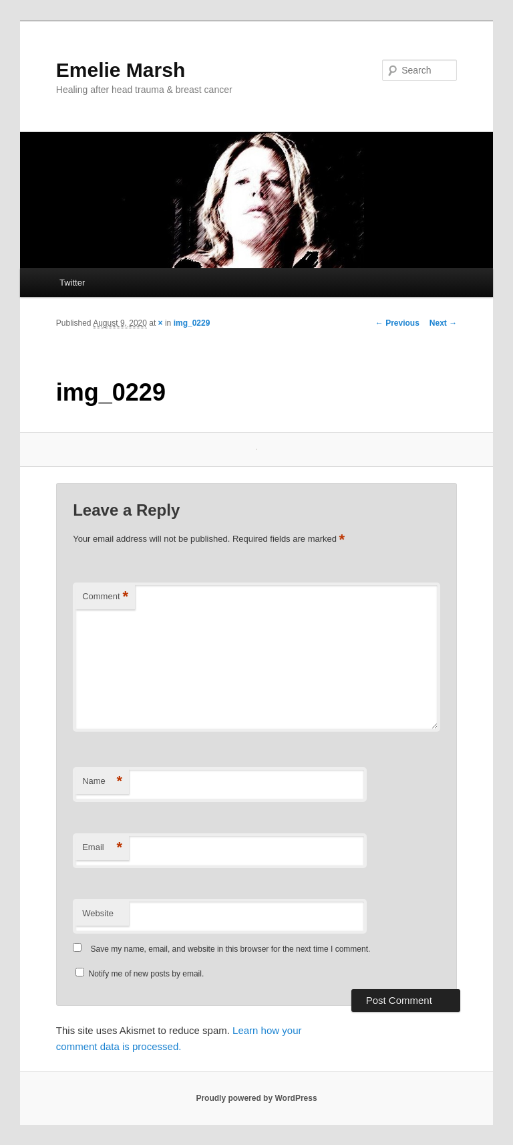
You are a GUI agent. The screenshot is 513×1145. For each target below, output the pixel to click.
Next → (443, 323)
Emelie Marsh (120, 70)
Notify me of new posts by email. (146, 973)
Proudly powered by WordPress (256, 1098)
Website (98, 913)
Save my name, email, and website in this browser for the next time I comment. (231, 949)
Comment (105, 597)
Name (102, 781)
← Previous (397, 323)
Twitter (72, 283)
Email (102, 847)
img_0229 (192, 323)
